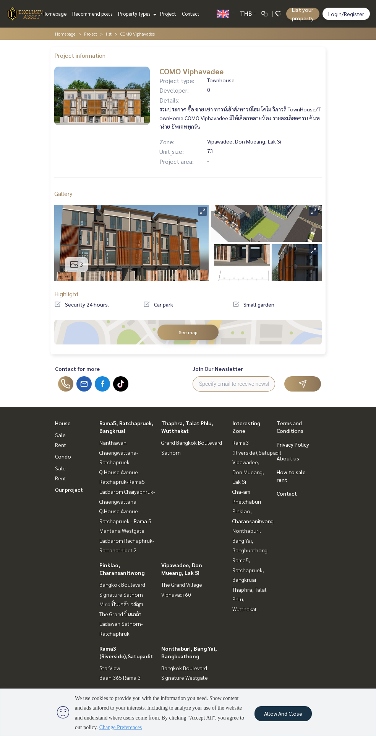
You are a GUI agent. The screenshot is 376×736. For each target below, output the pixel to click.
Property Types (136, 13)
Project (168, 13)
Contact (190, 13)
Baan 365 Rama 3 (120, 677)
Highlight (66, 294)
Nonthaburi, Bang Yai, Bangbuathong (249, 540)
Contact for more (77, 368)
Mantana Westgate (121, 530)
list (109, 34)
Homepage (54, 13)
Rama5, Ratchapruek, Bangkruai (248, 569)
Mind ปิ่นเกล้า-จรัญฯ (121, 604)
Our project (69, 489)
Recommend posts (92, 13)
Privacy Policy (293, 444)
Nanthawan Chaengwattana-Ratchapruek (118, 452)
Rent (60, 444)
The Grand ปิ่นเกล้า (120, 613)
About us (288, 458)
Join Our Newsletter (218, 368)
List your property (303, 13)
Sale (60, 434)
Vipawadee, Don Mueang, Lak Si (248, 472)
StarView (109, 667)
